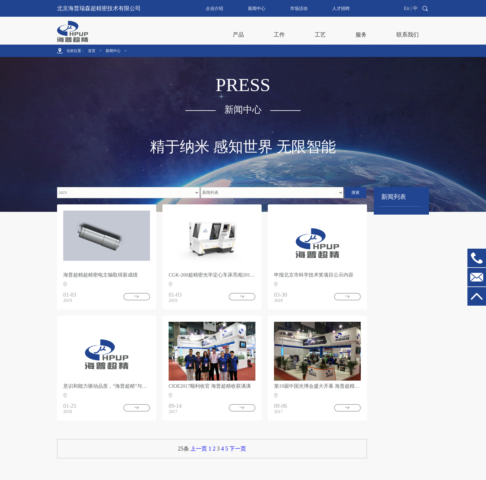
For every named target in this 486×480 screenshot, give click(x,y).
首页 (91, 51)
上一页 (198, 449)
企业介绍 (214, 8)
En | (408, 8)
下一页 (237, 449)
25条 (183, 449)
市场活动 (298, 8)
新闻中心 (256, 8)
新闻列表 (393, 196)
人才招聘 (341, 8)
